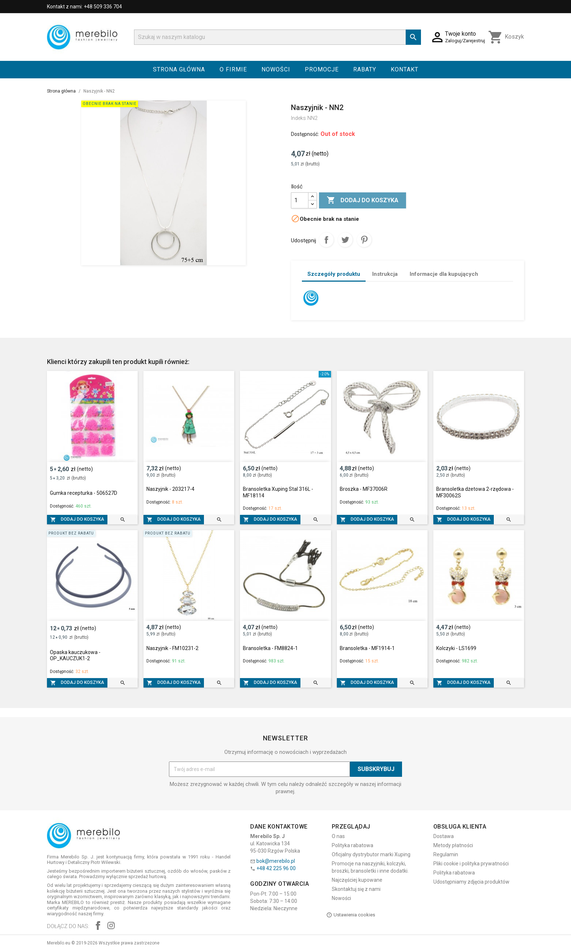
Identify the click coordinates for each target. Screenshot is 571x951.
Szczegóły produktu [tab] (333, 274)
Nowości (275, 69)
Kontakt (404, 69)
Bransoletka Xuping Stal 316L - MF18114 (278, 492)
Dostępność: (305, 134)
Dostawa (443, 836)
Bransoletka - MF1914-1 (367, 648)
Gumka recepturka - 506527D (83, 493)
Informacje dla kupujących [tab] (444, 274)
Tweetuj (345, 239)
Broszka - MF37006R (363, 489)
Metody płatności (453, 845)
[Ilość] (299, 200)
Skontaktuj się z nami (356, 889)
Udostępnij (326, 239)
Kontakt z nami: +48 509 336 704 (84, 6)
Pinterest (364, 239)
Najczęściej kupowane (357, 880)
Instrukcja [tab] (385, 274)
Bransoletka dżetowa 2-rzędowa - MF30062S (475, 492)
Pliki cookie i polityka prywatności (471, 863)
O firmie (233, 69)
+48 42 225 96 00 (276, 868)
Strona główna (179, 69)
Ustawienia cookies (350, 915)
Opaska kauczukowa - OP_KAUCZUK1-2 (75, 655)
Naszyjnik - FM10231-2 (172, 648)
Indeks (298, 118)
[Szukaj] (277, 37)
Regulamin (445, 854)
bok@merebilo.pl (275, 861)
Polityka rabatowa (352, 845)
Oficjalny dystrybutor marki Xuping (371, 854)
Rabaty (364, 69)
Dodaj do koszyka (362, 200)
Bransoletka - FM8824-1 (270, 648)
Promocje (322, 69)
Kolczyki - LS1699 (456, 648)
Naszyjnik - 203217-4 (170, 489)
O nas (338, 836)
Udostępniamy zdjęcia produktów (471, 882)
